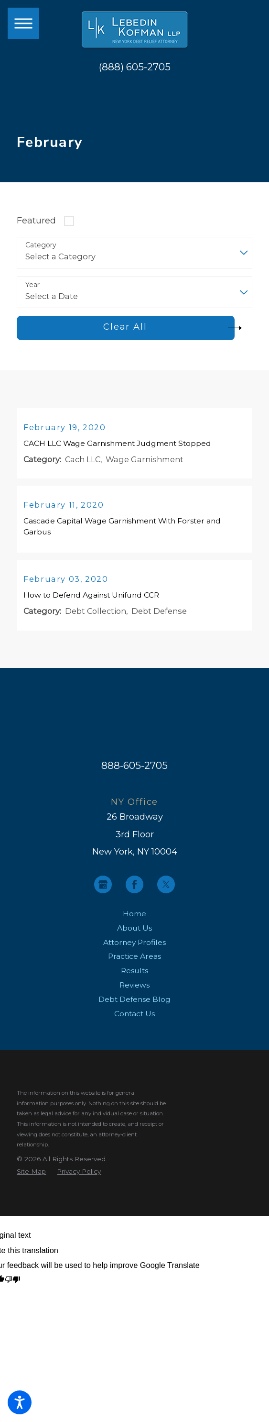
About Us (134, 930)
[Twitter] (166, 887)
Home (134, 916)
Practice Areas (134, 959)
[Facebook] (134, 887)
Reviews (134, 987)
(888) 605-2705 (135, 67)
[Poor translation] (13, 1282)
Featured (36, 220)
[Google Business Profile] (103, 887)
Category (40, 245)
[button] (20, 1402)
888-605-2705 (134, 768)
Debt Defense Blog (134, 1001)
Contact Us (134, 1016)
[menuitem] (134, 916)
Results (134, 973)
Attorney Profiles (134, 944)
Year (32, 285)
